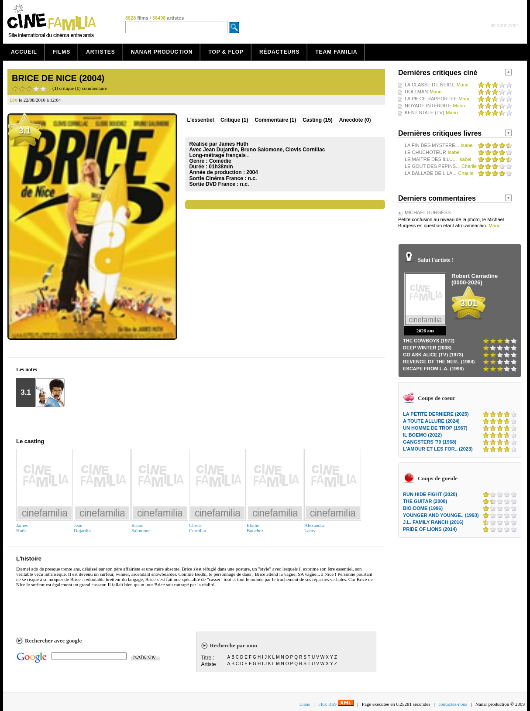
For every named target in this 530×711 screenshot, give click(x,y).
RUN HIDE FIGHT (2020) (430, 494)
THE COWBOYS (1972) (428, 340)
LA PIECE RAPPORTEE (431, 98)
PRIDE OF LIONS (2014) (430, 529)
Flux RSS (336, 704)
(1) (234, 120)
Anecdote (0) (355, 120)
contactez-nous (452, 704)
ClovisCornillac (198, 528)
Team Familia (336, 52)
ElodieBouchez (255, 528)
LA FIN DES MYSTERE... (432, 145)
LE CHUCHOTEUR (425, 152)
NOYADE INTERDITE (428, 105)
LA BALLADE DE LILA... (431, 173)
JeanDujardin (82, 528)
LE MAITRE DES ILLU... (431, 159)
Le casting (30, 441)
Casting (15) (318, 120)
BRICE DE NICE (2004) (58, 78)
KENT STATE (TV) (424, 112)
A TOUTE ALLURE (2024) (431, 421)
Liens (304, 704)
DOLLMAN (416, 91)
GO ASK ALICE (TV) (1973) (433, 354)
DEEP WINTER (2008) (427, 347)
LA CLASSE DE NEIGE (430, 84)
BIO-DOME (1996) (423, 508)
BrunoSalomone (141, 528)
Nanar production (162, 52)
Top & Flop (226, 52)
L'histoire (28, 558)
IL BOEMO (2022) (422, 435)
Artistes (100, 52)
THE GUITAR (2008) (425, 501)
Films (62, 52)
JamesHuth (22, 528)
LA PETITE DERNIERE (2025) (436, 414)
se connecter (504, 24)
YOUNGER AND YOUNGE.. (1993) (441, 515)
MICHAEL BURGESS (428, 212)
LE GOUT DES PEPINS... (432, 166)
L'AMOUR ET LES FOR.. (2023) (438, 448)
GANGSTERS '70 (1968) (429, 441)
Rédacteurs (279, 52)
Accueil (24, 52)
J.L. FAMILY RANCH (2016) (433, 522)
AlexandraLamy (314, 528)
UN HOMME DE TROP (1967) (435, 428)
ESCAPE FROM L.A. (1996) (433, 368)
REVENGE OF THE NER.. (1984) (439, 361)
